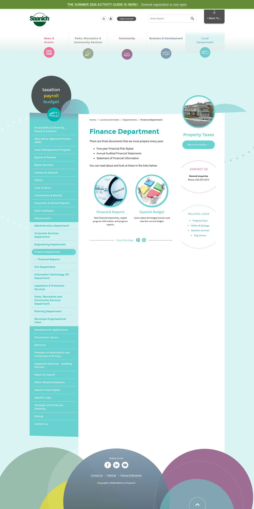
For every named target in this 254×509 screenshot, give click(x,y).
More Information (197, 144)
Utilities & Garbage (200, 225)
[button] (104, 18)
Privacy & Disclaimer (131, 475)
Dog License (200, 235)
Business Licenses (200, 230)
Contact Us (97, 475)
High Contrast (126, 19)
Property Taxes (200, 220)
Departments (130, 119)
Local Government (109, 119)
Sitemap (111, 475)
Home (93, 119)
